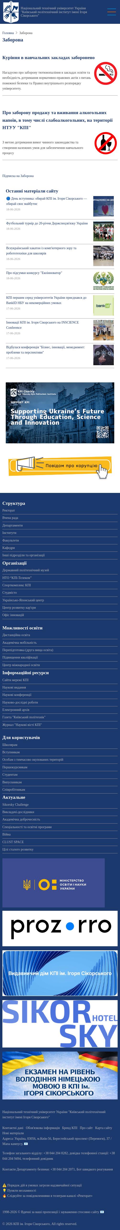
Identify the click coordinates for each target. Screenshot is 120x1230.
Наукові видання (14, 687)
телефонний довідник (37, 1158)
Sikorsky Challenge (15, 804)
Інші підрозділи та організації (23, 555)
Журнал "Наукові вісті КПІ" (22, 725)
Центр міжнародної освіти (21, 665)
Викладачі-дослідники (18, 812)
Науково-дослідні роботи (20, 702)
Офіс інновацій (13, 615)
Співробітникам (13, 789)
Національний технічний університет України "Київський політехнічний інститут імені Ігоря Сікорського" (54, 11)
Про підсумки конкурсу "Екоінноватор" (34, 273)
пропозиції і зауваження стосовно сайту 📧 (73, 1212)
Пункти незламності (21, 1190)
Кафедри (8, 548)
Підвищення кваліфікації (20, 657)
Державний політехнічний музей (25, 570)
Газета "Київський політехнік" (24, 717)
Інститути (9, 533)
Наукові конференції (16, 695)
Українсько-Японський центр (23, 600)
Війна (6, 834)
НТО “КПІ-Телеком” (16, 578)
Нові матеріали (13, 1133)
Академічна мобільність (19, 642)
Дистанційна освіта (16, 635)
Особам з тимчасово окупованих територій (32, 759)
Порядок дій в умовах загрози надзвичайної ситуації (44, 1185)
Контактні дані (12, 1128)
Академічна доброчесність (21, 819)
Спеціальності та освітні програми (27, 827)
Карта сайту (103, 1128)
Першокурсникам (14, 767)
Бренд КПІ (69, 1128)
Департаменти (12, 525)
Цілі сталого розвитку (17, 849)
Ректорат (8, 510)
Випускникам (12, 782)
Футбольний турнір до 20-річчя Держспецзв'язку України (47, 223)
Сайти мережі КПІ (15, 680)
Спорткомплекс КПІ (16, 585)
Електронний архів (15, 710)
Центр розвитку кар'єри (19, 607)
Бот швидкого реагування (95, 1169)
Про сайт (86, 1128)
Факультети (10, 540)
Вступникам (11, 752)
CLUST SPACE (13, 842)
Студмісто (9, 592)
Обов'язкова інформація (43, 1128)
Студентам (9, 774)
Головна (8, 33)
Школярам (9, 745)
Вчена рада (10, 518)
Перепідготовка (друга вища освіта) (27, 650)
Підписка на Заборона (18, 176)
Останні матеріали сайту (32, 190)
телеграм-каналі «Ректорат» (72, 1196)
